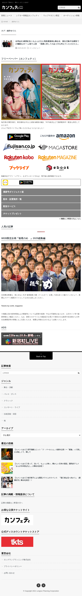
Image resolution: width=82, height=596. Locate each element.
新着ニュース (6, 15)
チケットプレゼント (12, 214)
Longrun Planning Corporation (48, 591)
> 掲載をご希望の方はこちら (70, 219)
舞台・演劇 (8, 387)
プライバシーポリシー (13, 566)
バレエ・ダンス (10, 394)
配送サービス (9, 206)
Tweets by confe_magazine (12, 306)
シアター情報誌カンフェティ (27, 15)
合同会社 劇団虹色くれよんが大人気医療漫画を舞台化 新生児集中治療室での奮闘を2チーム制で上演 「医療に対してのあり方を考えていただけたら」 (47, 42)
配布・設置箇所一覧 (12, 199)
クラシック (8, 401)
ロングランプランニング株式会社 (17, 560)
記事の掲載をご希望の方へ (12, 503)
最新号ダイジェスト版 (13, 192)
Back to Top (41, 356)
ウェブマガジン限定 (51, 15)
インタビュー (35, 48)
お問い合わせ (9, 573)
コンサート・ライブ (12, 407)
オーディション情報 (71, 15)
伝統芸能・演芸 (10, 414)
